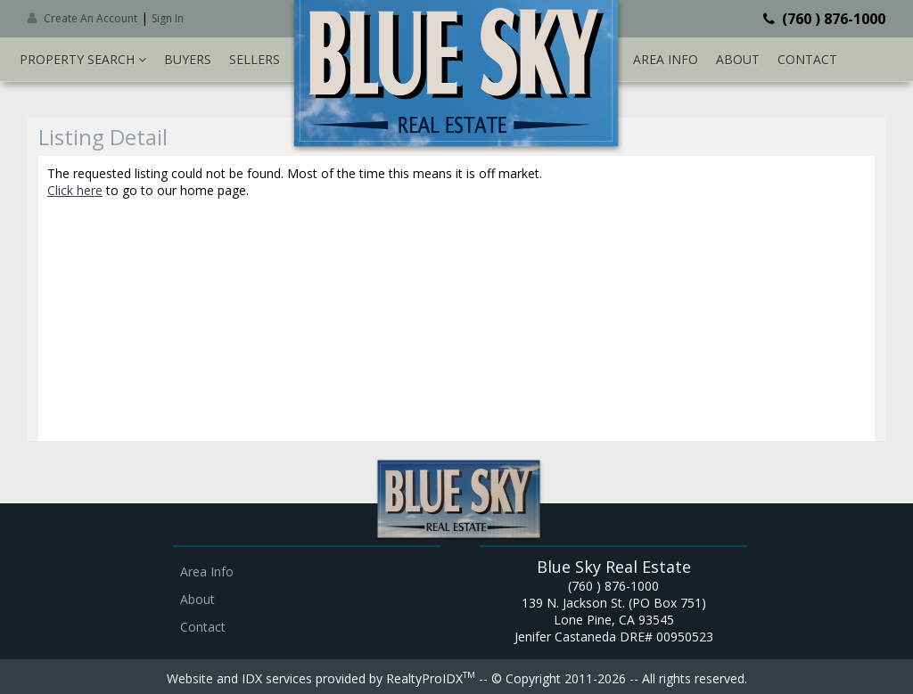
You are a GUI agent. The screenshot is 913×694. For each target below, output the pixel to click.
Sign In (168, 18)
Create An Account (90, 18)
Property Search (83, 59)
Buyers (187, 59)
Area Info (665, 59)
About (738, 59)
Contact (807, 59)
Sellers (254, 59)
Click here (75, 190)
